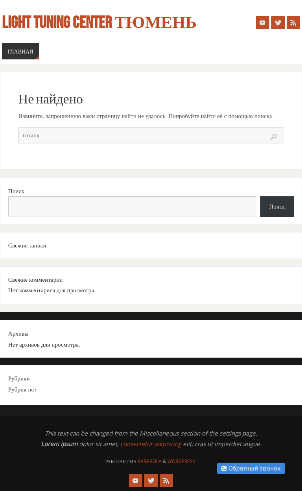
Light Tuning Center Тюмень (99, 22)
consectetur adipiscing (150, 444)
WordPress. (182, 461)
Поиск (16, 191)
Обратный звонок (251, 468)
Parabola (150, 461)
